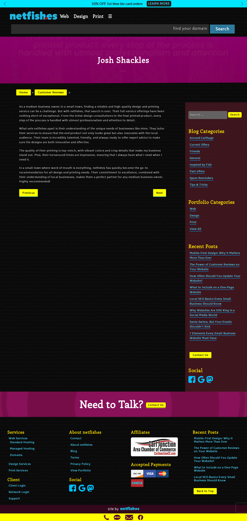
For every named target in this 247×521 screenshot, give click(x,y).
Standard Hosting (22, 442)
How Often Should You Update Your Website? (215, 460)
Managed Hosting (22, 449)
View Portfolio (80, 471)
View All (195, 229)
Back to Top (205, 491)
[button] (123, 3)
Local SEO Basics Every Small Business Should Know (214, 479)
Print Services (18, 471)
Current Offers (199, 145)
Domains (16, 455)
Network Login (19, 492)
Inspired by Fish (201, 165)
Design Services (20, 464)
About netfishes (81, 445)
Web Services (18, 438)
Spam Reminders (201, 178)
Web (64, 16)
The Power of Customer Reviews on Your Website (216, 450)
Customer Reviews (51, 93)
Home (23, 93)
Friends (195, 151)
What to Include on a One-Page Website (216, 469)
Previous (28, 193)
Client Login (17, 486)
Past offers (197, 171)
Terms (74, 458)
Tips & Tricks (199, 185)
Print (98, 16)
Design (81, 16)
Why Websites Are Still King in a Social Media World (212, 313)
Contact (75, 438)
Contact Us (200, 355)
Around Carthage (201, 138)
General (195, 158)
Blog (73, 451)
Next (159, 193)
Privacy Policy (80, 464)
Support (14, 499)
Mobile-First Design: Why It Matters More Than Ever (213, 440)
